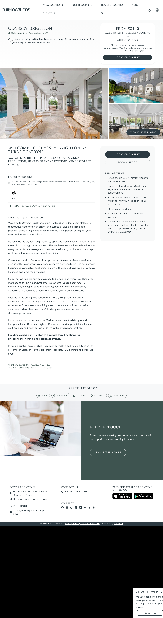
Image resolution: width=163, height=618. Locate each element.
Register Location (112, 5)
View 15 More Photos (143, 132)
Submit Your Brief (83, 5)
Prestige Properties (40, 365)
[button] (102, 13)
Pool (23, 184)
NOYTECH (118, 523)
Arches (76, 182)
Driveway (23, 182)
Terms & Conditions (90, 523)
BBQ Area (31, 182)
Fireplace (15, 182)
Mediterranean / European (39, 368)
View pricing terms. (138, 51)
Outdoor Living (32, 184)
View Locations (53, 5)
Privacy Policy (72, 523)
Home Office (68, 182)
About (136, 5)
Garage (39, 182)
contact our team (116, 232)
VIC (46, 33)
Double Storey (48, 182)
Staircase (58, 182)
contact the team (80, 39)
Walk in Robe (85, 182)
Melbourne (16, 33)
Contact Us (48, 13)
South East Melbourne (33, 33)
